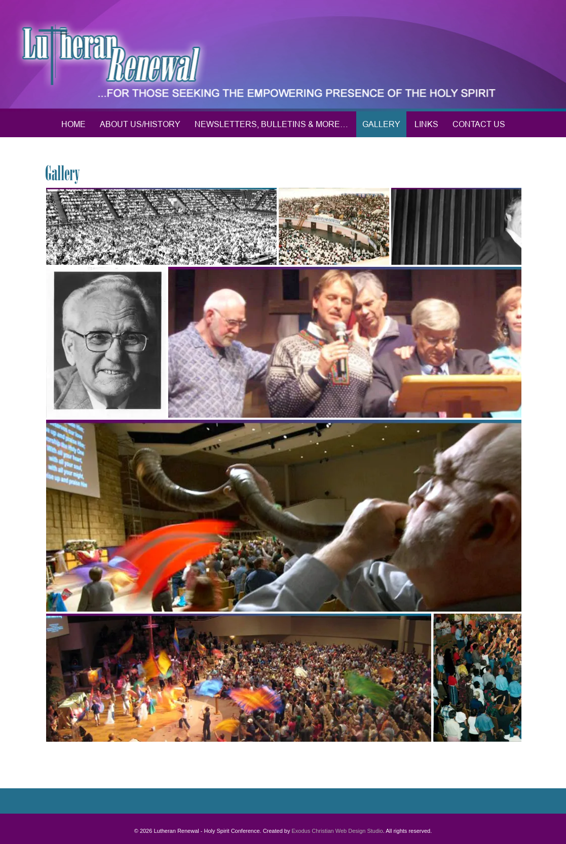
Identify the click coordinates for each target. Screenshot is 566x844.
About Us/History (140, 124)
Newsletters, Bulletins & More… (271, 124)
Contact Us (478, 124)
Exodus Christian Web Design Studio (337, 831)
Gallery (381, 124)
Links (426, 124)
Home (73, 124)
